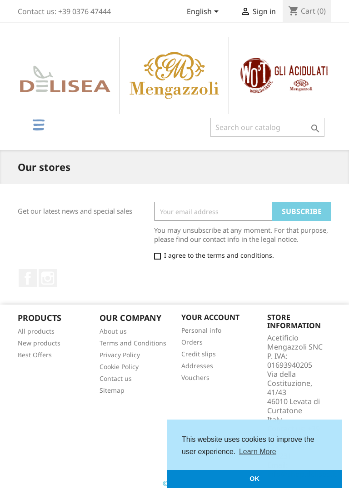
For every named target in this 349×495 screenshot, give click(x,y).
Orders (192, 342)
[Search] (267, 127)
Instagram (48, 278)
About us (113, 331)
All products (36, 331)
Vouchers (195, 377)
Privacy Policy (120, 354)
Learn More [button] (257, 451)
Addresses (197, 365)
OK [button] (254, 478)
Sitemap (112, 390)
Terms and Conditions (133, 343)
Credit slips (198, 354)
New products (39, 343)
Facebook (28, 278)
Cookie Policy (119, 366)
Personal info (201, 330)
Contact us (116, 378)
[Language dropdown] (204, 12)
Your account (210, 317)
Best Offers (35, 354)
